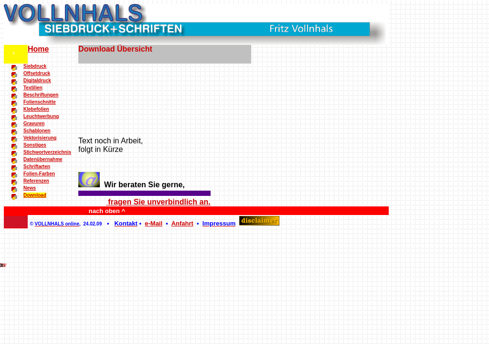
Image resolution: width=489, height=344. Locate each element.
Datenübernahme (43, 159)
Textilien (33, 87)
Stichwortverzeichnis (47, 152)
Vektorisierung (39, 137)
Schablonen (37, 130)
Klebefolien (36, 109)
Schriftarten (36, 166)
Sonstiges (34, 145)
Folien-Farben (39, 173)
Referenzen (36, 180)
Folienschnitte (39, 102)
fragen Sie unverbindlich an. (158, 202)
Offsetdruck (36, 73)
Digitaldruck (37, 80)
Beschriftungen (40, 94)
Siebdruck (34, 66)
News (29, 188)
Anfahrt (182, 223)
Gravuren (33, 123)
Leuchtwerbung (41, 116)
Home (38, 49)
